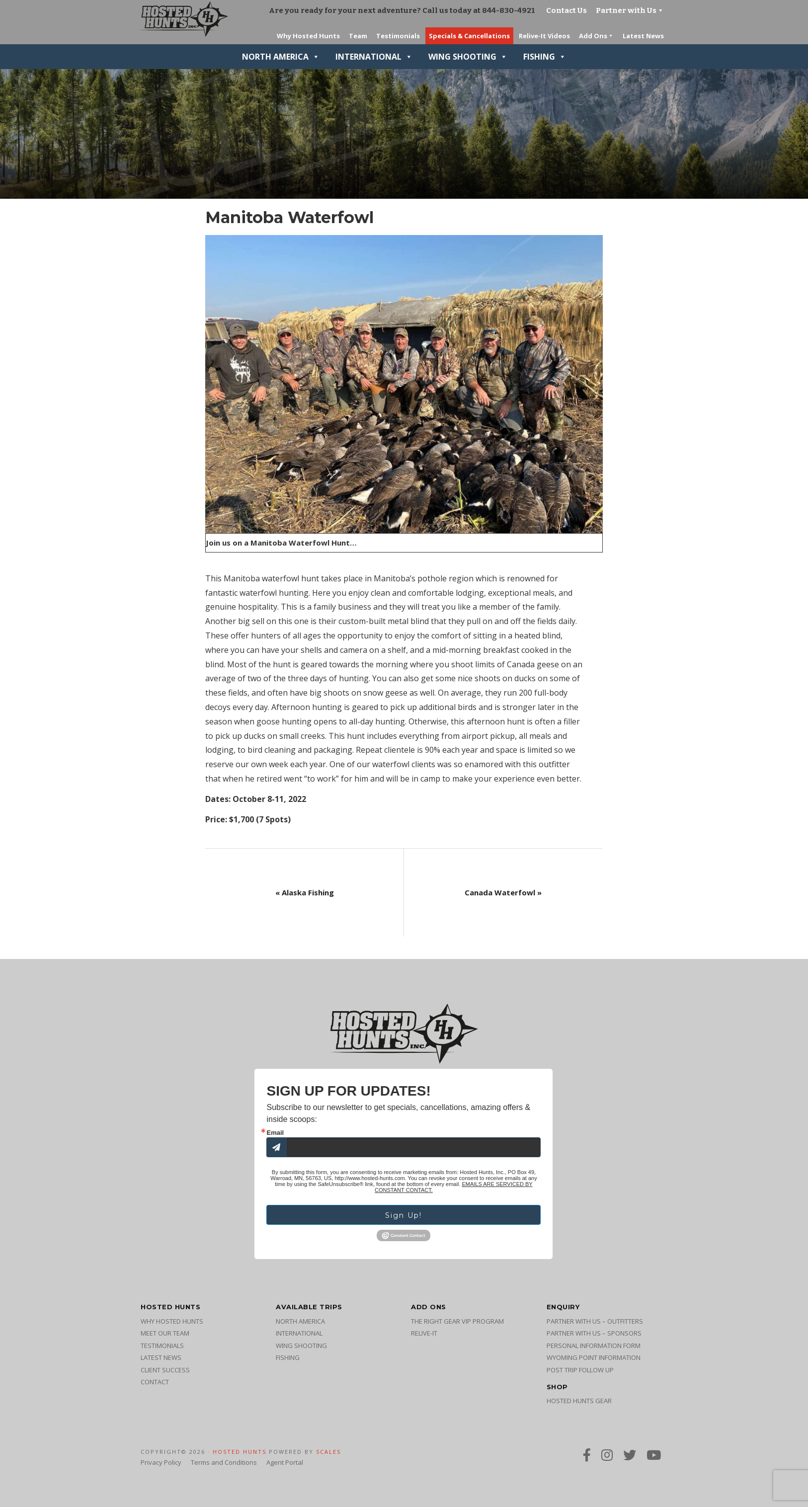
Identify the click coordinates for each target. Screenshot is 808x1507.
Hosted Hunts (239, 1451)
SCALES (328, 1451)
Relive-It (424, 1333)
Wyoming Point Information (594, 1357)
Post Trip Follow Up (580, 1369)
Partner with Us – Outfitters (595, 1321)
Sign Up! (403, 1215)
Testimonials (162, 1345)
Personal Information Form (594, 1345)
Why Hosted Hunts (172, 1321)
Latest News (161, 1357)
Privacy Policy (161, 1462)
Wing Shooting (467, 56)
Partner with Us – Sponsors (594, 1333)
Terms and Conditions (224, 1462)
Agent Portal (284, 1462)
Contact (155, 1381)
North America (281, 56)
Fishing (544, 56)
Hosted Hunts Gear (579, 1400)
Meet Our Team (165, 1333)
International (373, 56)
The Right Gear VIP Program (457, 1321)
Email (275, 1132)
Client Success (165, 1369)
